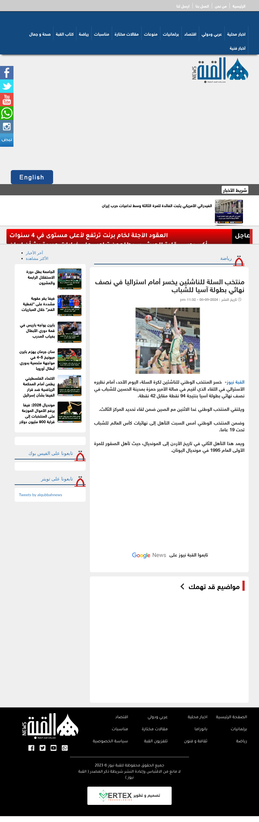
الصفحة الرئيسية (231, 717)
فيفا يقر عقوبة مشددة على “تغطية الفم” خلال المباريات (38, 303)
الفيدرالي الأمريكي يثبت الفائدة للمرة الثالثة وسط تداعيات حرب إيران (157, 205)
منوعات (151, 33)
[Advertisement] (129, 125)
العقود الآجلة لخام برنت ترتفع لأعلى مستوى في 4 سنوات (88, 236)
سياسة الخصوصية (110, 741)
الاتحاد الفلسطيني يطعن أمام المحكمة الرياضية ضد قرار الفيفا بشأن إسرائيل (39, 386)
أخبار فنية (238, 47)
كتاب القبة (65, 33)
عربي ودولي (212, 33)
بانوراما (201, 729)
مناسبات (101, 33)
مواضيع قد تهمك (214, 586)
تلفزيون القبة (156, 741)
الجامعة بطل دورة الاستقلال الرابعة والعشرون (40, 276)
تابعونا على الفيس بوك (50, 453)
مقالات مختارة (127, 33)
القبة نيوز (235, 381)
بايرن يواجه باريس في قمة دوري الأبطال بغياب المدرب (37, 330)
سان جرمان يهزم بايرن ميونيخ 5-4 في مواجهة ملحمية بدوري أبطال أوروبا (37, 359)
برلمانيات (171, 33)
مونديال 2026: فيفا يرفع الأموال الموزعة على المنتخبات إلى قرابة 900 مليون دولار (37, 413)
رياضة (84, 33)
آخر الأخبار (34, 252)
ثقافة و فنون (196, 741)
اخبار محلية (236, 33)
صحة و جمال (40, 33)
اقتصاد (190, 33)
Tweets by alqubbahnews (40, 494)
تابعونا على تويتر (57, 479)
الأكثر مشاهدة (37, 258)
